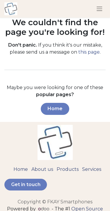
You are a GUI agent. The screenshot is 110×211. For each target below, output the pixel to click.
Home (55, 108)
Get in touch (25, 184)
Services (91, 169)
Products (68, 169)
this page (89, 52)
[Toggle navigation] (99, 9)
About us (42, 169)
